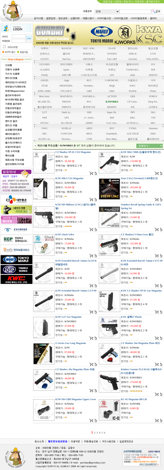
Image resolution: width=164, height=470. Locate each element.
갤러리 (153, 18)
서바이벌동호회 (139, 18)
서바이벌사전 (104, 18)
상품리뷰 (75, 18)
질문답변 (50, 18)
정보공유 (62, 18)
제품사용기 (88, 18)
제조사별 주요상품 (47, 145)
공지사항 (38, 18)
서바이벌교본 (121, 18)
